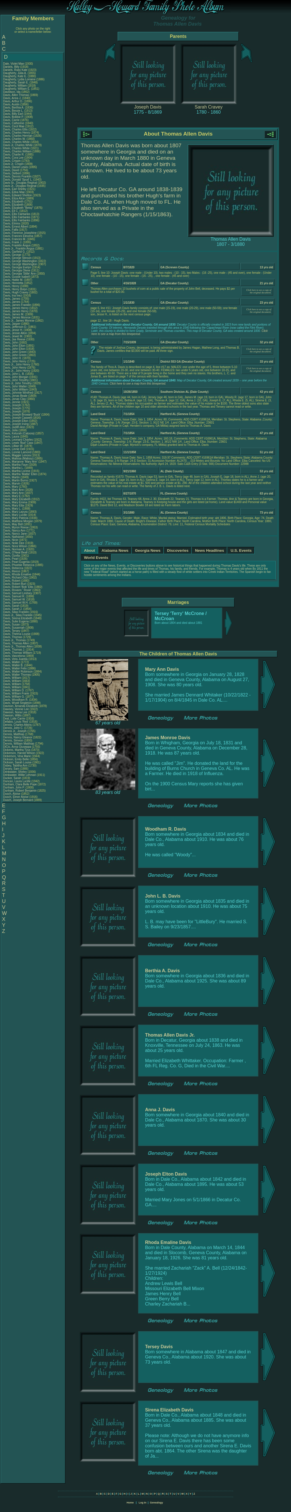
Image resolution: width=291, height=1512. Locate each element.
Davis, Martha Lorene (16, 471)
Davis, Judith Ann (14, 427)
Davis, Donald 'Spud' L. (17, 179)
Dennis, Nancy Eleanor (17, 737)
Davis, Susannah (14, 627)
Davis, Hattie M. (13, 279)
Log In (142, 1502)
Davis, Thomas (13, 637)
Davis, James (12, 298)
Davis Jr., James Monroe (18, 320)
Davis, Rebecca (13, 568)
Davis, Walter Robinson (18, 671)
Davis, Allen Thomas (16, 95)
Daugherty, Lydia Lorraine (19, 79)
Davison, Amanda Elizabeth (20, 706)
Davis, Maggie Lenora (17, 455)
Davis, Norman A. (14, 549)
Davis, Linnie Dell (14, 449)
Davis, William (12, 677)
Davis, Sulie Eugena (16, 621)
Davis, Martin (11, 477)
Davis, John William (15, 389)
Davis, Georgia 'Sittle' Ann (19, 273)
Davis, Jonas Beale (15, 395)
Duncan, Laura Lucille (17, 781)
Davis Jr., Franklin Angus (18, 248)
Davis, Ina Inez (12, 295)
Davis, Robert (12, 580)
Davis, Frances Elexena (18, 236)
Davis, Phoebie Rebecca (18, 565)
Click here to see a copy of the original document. (258, 291)
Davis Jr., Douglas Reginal (19, 185)
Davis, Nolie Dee (13, 543)
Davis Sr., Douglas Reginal (20, 182)
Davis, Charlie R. (13, 154)
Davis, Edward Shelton (17, 195)
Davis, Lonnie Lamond (17, 452)
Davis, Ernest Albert (15, 226)
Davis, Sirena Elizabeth (17, 618)
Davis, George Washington (20, 261)
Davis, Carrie (11, 120)
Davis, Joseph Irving (16, 424)
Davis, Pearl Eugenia (16, 561)
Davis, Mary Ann (13, 489)
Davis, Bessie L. (13, 110)
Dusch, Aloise (12, 793)
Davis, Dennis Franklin (17, 176)
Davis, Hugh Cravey (15, 292)
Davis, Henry (11, 286)
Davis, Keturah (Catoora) (19, 433)
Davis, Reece (12, 571)
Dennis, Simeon (13, 740)
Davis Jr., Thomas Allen (18, 646)
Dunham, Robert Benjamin (20, 790)
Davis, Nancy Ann (14, 530)
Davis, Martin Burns (15, 480)
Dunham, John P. (14, 787)
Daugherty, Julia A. (15, 73)
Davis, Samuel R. (14, 596)
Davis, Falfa (11, 229)
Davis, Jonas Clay (14, 399)
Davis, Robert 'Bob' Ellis (18, 587)
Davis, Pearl (11, 558)
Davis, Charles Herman (17, 135)
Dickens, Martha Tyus (16, 749)
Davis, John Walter (15, 386)
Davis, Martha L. (13, 467)
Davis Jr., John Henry (16, 364)
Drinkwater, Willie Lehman (19, 775)
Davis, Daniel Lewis (15, 167)
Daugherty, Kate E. (15, 76)
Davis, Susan (12, 624)
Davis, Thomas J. (14, 649)
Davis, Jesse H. (13, 330)
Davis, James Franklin (17, 305)
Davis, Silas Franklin (16, 612)
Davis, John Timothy (16, 380)
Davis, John (11, 342)
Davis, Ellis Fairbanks (16, 214)
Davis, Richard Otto (15, 577)
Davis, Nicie (11, 540)
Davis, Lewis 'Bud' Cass (18, 442)
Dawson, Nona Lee (15, 712)
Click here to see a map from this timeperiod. (138, 383)
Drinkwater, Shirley (15, 771)
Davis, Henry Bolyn (15, 289)
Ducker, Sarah (12, 778)
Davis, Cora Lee (13, 157)
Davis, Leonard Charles (18, 439)
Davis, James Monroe (17, 317)
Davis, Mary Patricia (15, 518)
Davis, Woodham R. (15, 699)
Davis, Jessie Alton (15, 333)
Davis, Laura (11, 436)
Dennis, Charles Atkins (17, 724)
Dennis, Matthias (14, 734)
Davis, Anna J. (12, 98)
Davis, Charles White (16, 142)
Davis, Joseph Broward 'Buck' (22, 414)
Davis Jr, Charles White (18, 145)
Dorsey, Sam (11, 768)
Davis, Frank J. (12, 242)
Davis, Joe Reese (14, 339)
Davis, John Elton (14, 345)
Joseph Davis (147, 107)
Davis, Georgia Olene (16, 270)
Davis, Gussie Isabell (16, 276)
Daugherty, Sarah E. (16, 82)
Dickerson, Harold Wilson (19, 753)
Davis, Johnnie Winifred (18, 392)
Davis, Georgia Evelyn (17, 267)
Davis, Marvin (12, 483)
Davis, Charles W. (14, 138)
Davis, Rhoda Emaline (17, 574)
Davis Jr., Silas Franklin (18, 615)
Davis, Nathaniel (14, 536)
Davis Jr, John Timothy (17, 383)
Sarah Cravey (209, 107)
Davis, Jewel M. (13, 336)
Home (130, 1502)
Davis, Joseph (12, 405)
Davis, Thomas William (17, 652)
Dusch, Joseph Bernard (18, 800)
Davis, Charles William (17, 151)
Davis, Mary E (12, 496)
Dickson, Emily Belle (16, 759)
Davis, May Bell (13, 524)
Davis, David (11, 170)
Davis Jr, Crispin (13, 163)
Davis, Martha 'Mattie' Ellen (20, 474)
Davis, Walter (12, 662)
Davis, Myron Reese (16, 527)
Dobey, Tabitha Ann (15, 765)
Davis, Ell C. (10, 211)
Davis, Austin (11, 104)
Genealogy (156, 1502)
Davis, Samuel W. (14, 599)
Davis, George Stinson (17, 258)
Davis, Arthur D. (13, 101)
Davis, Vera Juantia (15, 659)
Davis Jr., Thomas (15, 640)
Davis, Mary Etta (13, 505)
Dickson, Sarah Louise (17, 762)
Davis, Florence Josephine (20, 232)
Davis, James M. (13, 314)
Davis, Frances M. (14, 239)
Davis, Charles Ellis (15, 129)
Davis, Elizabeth (13, 201)
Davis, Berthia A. (13, 107)
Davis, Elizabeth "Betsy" (18, 207)
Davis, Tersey (12, 630)
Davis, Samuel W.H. (15, 602)
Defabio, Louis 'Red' (16, 721)
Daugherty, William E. (16, 88)
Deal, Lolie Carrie (14, 718)
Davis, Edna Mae (14, 192)
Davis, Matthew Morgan (18, 521)
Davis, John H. (12, 358)
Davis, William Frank (16, 693)
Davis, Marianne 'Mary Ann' (20, 461)
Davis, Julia (10, 430)
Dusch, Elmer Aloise (15, 796)
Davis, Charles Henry (16, 132)
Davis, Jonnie (12, 402)
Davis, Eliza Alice (14, 198)
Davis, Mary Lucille (15, 514)
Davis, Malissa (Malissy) (18, 458)
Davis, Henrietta (13, 283)
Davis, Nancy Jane (15, 533)
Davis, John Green (15, 352)
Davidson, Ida (12, 91)
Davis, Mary (11, 486)
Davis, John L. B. (14, 373)
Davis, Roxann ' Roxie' (17, 590)
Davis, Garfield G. (14, 251)
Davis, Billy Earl (13, 113)
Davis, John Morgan (15, 377)
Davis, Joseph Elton (15, 420)
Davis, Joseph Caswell (17, 417)
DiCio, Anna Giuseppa (17, 746)
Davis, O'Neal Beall (15, 552)
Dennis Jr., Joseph (15, 731)
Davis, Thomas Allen (16, 643)
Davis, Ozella (12, 555)
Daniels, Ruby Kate (15, 69)
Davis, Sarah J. (12, 608)
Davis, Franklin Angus (17, 245)
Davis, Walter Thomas (17, 674)
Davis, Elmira (12, 223)
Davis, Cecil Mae (13, 126)
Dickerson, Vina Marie (17, 756)
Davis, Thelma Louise (16, 634)
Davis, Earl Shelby (14, 189)
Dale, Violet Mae (13, 63)
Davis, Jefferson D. (15, 326)
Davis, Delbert (12, 173)
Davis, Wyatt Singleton (17, 702)
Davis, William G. (14, 696)
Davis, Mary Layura (15, 511)
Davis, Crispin (12, 160)
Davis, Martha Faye (15, 464)
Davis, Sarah (11, 605)
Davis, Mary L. (12, 508)
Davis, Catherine (14, 123)
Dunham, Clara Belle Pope (20, 784)
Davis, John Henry (14, 361)
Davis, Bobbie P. (13, 116)
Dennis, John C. (13, 728)
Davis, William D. (14, 690)
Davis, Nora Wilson (15, 546)
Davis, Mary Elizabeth (17, 499)
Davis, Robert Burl (14, 583)
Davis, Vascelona (14, 655)
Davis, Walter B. (13, 665)
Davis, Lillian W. (13, 446)
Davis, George (12, 254)
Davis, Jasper (12, 323)
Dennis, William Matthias (18, 743)
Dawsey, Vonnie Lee (16, 709)
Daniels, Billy (11, 66)
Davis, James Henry (15, 308)
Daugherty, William (15, 85)
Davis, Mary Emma (15, 502)
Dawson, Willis (12, 715)
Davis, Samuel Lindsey (17, 593)
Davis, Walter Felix (15, 668)
